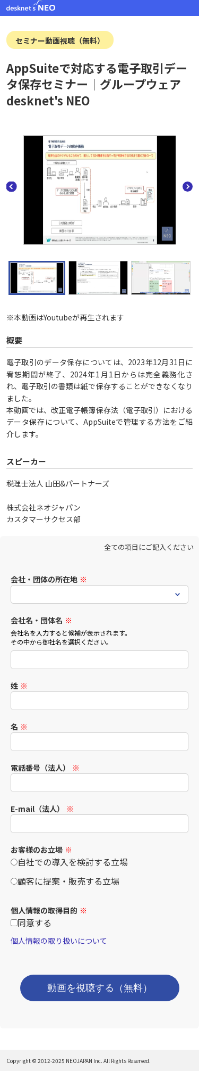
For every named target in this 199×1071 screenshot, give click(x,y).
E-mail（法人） (37, 808)
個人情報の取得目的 (44, 910)
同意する (34, 922)
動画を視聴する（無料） (99, 988)
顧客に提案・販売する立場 (68, 881)
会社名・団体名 (37, 620)
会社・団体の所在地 (44, 579)
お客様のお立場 (37, 849)
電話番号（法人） (40, 767)
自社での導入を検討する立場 (73, 861)
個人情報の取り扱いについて (59, 940)
